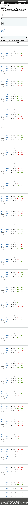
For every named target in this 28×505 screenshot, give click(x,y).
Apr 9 (1, 339)
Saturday (7, 51)
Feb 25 (1, 246)
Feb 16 (1, 227)
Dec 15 (1, 87)
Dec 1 (1, 57)
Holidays (24, 5)
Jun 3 (1, 458)
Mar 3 (1, 259)
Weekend (4, 5)
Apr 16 (1, 354)
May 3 (1, 391)
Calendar (15, 3)
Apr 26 (1, 376)
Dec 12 (1, 81)
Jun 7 (1, 467)
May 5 (1, 395)
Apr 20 (1, 363)
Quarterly (14, 5)
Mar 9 (1, 272)
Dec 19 (1, 96)
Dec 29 (1, 118)
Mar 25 (1, 306)
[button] (27, 1)
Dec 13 (1, 83)
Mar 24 (1, 304)
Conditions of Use (14, 503)
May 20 (1, 427)
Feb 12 (1, 217)
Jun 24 (1, 496)
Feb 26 (1, 248)
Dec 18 (1, 94)
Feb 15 (1, 224)
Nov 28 (1, 51)
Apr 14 (1, 350)
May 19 (1, 425)
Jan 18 (1, 163)
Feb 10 (1, 213)
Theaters (25, 42)
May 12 (1, 410)
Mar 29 (1, 315)
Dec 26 (1, 112)
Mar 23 (1, 302)
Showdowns (24, 3)
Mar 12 (1, 278)
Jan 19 (1, 166)
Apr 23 (1, 369)
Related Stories (23, 40)
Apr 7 (1, 335)
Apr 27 (1, 378)
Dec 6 (1, 68)
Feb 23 (1, 242)
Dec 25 (1, 109)
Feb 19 (1, 233)
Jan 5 (1, 135)
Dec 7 (1, 70)
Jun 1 (1, 454)
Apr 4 (1, 328)
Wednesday (7, 137)
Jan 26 (1, 181)
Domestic (2, 3)
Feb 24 (1, 244)
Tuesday (7, 57)
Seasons (20, 5)
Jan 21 (1, 170)
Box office (2, 31)
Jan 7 (1, 139)
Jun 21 (1, 492)
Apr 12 (1, 346)
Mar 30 (1, 317)
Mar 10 (1, 274)
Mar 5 (1, 263)
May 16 (1, 419)
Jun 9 (1, 471)
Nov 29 (1, 53)
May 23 (1, 434)
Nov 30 (1, 55)
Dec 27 (1, 114)
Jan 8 (1, 141)
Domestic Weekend (10, 40)
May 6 (1, 397)
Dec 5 (1, 66)
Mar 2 (1, 257)
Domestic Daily (3, 40)
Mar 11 (1, 276)
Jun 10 (1, 473)
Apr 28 (1, 380)
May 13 (1, 412)
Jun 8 (1, 469)
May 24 (1, 436)
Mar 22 (1, 300)
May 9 (1, 404)
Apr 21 (1, 365)
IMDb (17, 501)
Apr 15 (1, 352)
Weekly (8, 5)
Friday (7, 79)
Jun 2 (1, 456)
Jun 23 (1, 495)
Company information (4, 29)
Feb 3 (1, 198)
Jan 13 (1, 152)
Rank (10, 42)
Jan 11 (1, 148)
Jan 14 (1, 154)
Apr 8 (1, 337)
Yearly (18, 5)
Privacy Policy (19, 503)
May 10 (1, 406)
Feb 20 (1, 235)
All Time (19, 3)
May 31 (1, 451)
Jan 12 (1, 150)
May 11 (1, 408)
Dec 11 (1, 79)
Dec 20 (1, 98)
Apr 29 (1, 382)
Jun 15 (1, 484)
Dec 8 (1, 72)
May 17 (1, 421)
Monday (7, 55)
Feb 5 (1, 202)
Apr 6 (1, 333)
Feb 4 (1, 200)
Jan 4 (1, 133)
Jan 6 (1, 137)
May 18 (1, 423)
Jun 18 (1, 488)
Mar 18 (1, 291)
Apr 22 (1, 367)
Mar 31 (1, 319)
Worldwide (11, 3)
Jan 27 (1, 183)
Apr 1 (1, 321)
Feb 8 (1, 209)
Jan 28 (1, 185)
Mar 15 (1, 285)
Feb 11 (1, 215)
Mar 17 (1, 289)
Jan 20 (1, 168)
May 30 (1, 449)
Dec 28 (1, 116)
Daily (1, 5)
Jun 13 (1, 480)
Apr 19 (1, 361)
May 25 (1, 438)
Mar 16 (1, 287)
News (2, 30)
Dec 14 (1, 85)
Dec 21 (1, 100)
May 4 (1, 393)
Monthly (11, 5)
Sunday (7, 53)
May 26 (1, 440)
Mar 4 (1, 261)
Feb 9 (1, 211)
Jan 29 (1, 187)
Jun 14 (1, 482)
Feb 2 (1, 196)
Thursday (7, 139)
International (7, 3)
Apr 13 (1, 348)
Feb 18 (1, 231)
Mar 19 (1, 293)
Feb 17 (1, 229)
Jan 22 (1, 172)
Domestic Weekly (17, 40)
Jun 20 (1, 491)
